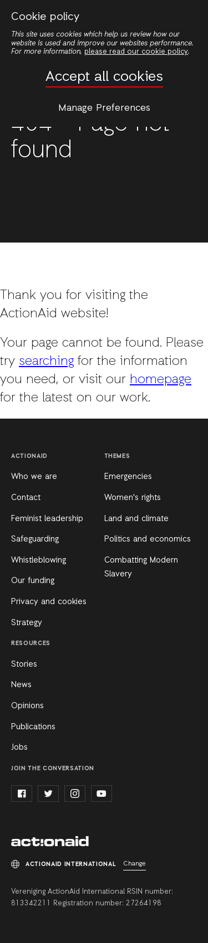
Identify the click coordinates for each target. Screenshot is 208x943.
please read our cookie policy (136, 51)
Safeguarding (35, 539)
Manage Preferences (104, 108)
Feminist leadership (47, 518)
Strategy (26, 622)
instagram (74, 793)
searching (46, 361)
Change (134, 863)
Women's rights (132, 497)
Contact (25, 497)
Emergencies (128, 476)
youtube (101, 793)
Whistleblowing (38, 560)
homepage (160, 380)
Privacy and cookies (49, 601)
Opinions (27, 706)
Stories (24, 664)
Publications (33, 727)
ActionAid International (50, 842)
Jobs (19, 747)
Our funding (32, 580)
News (21, 684)
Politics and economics (147, 539)
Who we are (34, 476)
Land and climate (136, 518)
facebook (21, 793)
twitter (48, 793)
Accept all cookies (104, 77)
